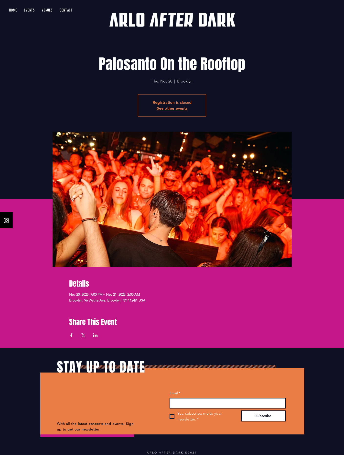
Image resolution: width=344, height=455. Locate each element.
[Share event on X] (83, 335)
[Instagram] (6, 220)
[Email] (226, 403)
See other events (172, 108)
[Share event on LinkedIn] (95, 335)
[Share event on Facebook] (71, 335)
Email (175, 393)
